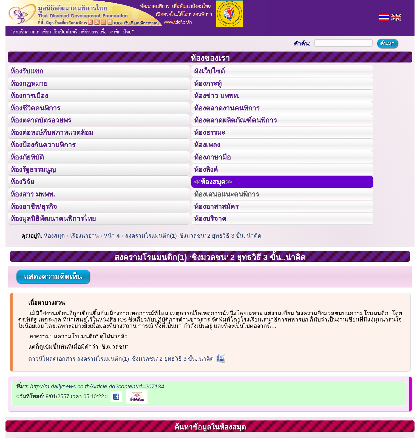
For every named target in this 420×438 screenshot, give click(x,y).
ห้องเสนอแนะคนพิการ (226, 193)
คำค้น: (302, 43)
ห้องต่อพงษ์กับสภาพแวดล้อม (51, 132)
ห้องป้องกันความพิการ (42, 144)
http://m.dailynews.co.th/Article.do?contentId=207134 (97, 385)
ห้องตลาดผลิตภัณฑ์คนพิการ (235, 120)
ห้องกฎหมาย (29, 83)
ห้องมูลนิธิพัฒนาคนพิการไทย (53, 218)
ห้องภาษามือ (212, 156)
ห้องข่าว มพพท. (217, 95)
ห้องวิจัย (22, 181)
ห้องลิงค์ (206, 169)
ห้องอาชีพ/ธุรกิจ (33, 205)
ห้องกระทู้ (208, 83)
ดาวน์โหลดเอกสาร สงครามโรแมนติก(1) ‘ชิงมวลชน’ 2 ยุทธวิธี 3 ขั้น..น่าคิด (121, 358)
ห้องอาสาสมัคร (216, 205)
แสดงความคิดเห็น (53, 276)
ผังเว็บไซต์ (209, 71)
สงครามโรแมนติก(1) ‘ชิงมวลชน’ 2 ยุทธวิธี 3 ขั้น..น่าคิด (193, 235)
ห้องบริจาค (210, 218)
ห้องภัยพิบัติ (27, 156)
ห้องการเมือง (29, 95)
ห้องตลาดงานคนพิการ (227, 108)
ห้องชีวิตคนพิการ (35, 108)
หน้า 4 (112, 235)
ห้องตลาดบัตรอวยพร (40, 120)
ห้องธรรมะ (209, 132)
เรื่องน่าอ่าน (84, 235)
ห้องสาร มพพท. (32, 193)
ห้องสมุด (213, 181)
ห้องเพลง (207, 144)
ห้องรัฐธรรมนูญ (33, 169)
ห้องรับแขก (26, 71)
